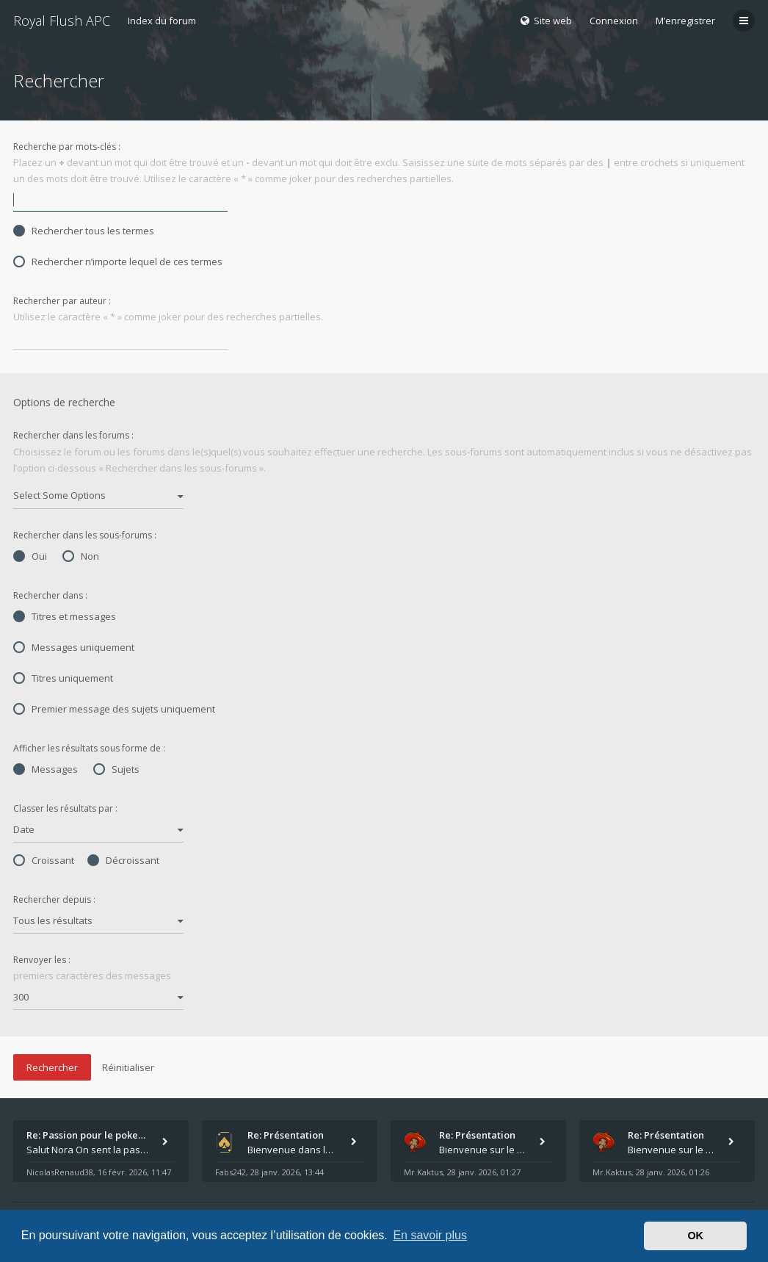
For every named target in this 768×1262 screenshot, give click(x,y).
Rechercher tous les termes (83, 230)
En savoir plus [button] (430, 1235)
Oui (30, 556)
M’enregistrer (685, 20)
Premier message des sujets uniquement (114, 708)
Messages (45, 769)
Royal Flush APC (61, 20)
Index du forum (162, 20)
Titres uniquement (63, 678)
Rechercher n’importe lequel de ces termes (117, 261)
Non (80, 556)
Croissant (43, 860)
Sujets (116, 769)
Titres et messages (64, 616)
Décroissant (123, 860)
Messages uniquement (73, 647)
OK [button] (695, 1235)
